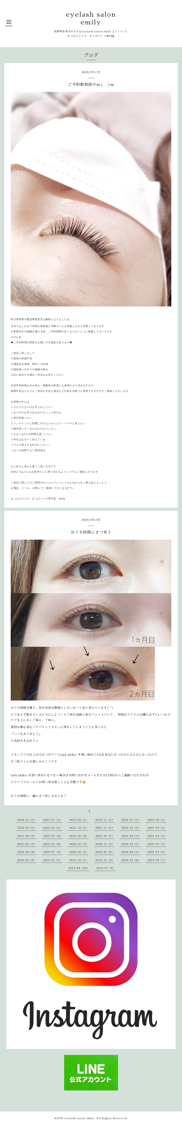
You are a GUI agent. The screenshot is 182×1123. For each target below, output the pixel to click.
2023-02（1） (78, 820)
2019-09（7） (157, 860)
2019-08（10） (78, 868)
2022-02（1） (52, 828)
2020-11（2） (104, 844)
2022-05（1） (26, 828)
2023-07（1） (52, 820)
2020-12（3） (78, 844)
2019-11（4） (104, 860)
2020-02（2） (26, 860)
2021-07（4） (52, 836)
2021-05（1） (105, 836)
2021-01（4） (52, 844)
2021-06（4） (79, 836)
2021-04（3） (131, 836)
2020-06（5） (79, 852)
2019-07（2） (105, 868)
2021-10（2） (131, 828)
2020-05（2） (104, 852)
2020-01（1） (52, 860)
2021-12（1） (78, 828)
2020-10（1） (131, 844)
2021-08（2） (26, 836)
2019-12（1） (78, 860)
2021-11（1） (104, 828)
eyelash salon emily (79, 1118)
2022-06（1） (157, 820)
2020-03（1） (156, 852)
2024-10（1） (26, 820)
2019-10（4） (131, 860)
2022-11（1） (104, 820)
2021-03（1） (157, 836)
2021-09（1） (157, 828)
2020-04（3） (130, 852)
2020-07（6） (52, 852)
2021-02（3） (26, 844)
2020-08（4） (26, 852)
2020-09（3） (157, 844)
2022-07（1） (131, 820)
